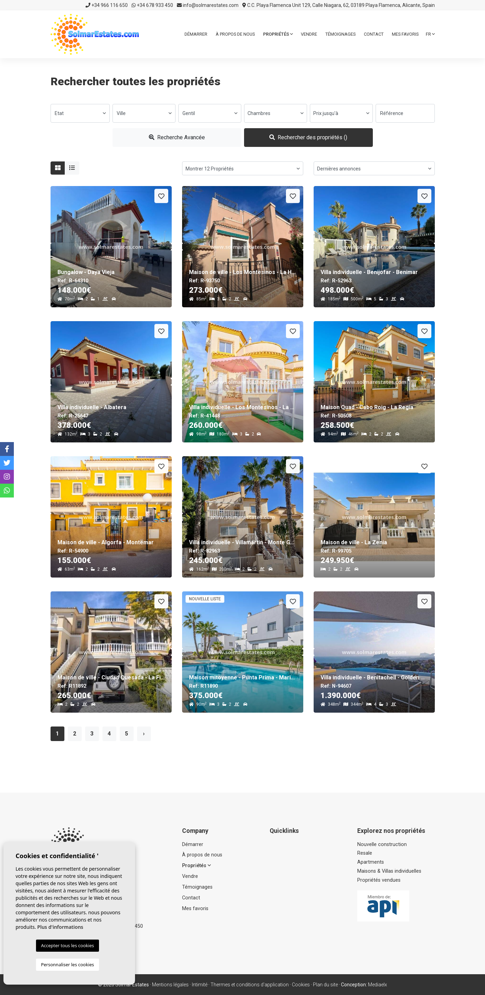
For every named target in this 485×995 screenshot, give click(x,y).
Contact (374, 34)
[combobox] (80, 113)
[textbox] (80, 113)
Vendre (309, 34)
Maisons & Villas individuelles (389, 871)
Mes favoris (405, 34)
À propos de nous (235, 34)
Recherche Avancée (177, 137)
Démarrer (196, 34)
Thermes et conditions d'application (249, 984)
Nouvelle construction (382, 844)
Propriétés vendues (379, 880)
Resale (364, 853)
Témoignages (340, 34)
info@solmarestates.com (208, 5)
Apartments (370, 862)
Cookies (301, 984)
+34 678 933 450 (152, 5)
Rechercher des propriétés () (308, 137)
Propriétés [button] (278, 34)
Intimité (199, 984)
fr (430, 34)
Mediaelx (377, 984)
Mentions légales (170, 984)
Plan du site (325, 984)
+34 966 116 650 (107, 5)
